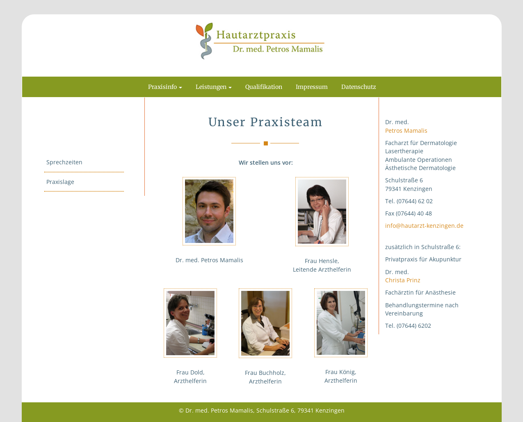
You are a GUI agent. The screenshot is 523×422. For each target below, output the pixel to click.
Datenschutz (358, 87)
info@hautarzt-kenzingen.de (424, 225)
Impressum (312, 87)
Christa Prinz (402, 280)
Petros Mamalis (406, 130)
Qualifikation (263, 87)
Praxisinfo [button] (165, 87)
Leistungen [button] (214, 87)
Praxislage (60, 182)
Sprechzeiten (64, 162)
